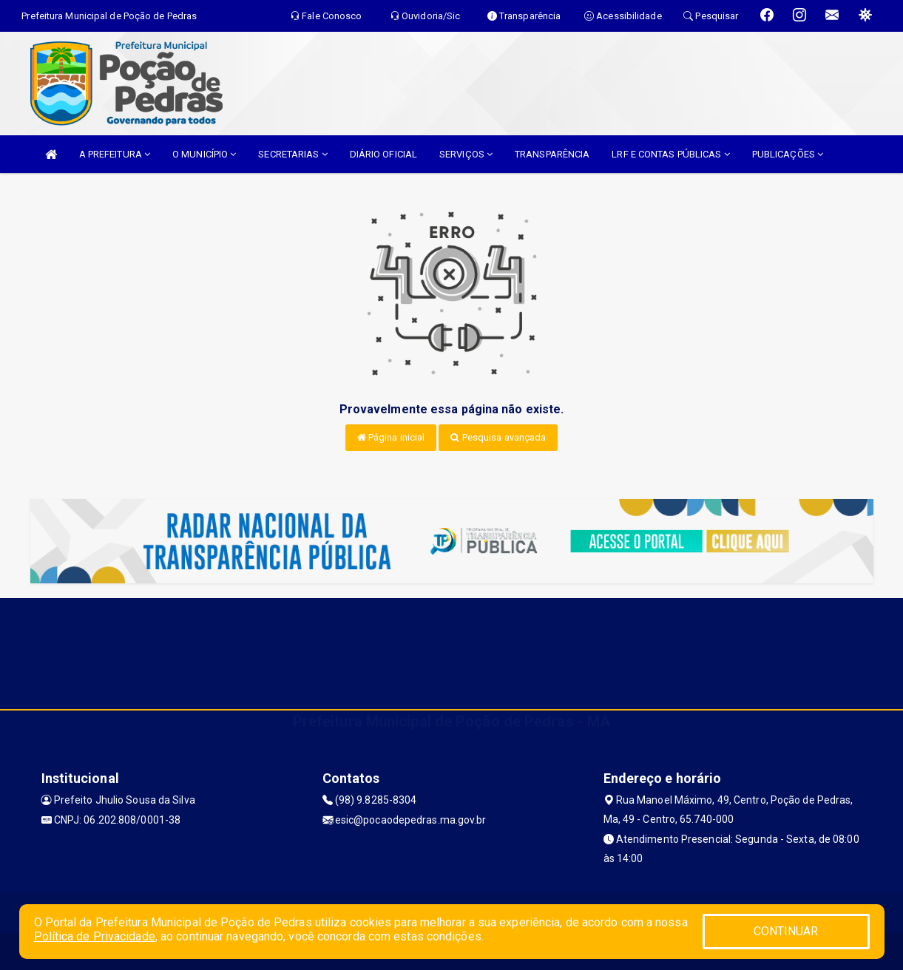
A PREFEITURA (114, 154)
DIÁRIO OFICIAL (383, 154)
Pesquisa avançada (498, 437)
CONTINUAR (786, 931)
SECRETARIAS (292, 154)
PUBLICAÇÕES (787, 154)
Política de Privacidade (94, 936)
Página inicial (391, 437)
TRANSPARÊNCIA (552, 154)
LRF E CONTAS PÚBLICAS (670, 154)
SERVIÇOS (466, 154)
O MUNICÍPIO (204, 154)
